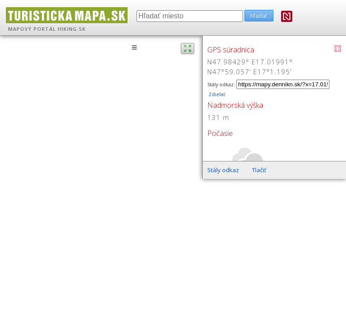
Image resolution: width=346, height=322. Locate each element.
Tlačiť (259, 170)
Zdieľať (216, 94)
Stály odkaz (223, 170)
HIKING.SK (72, 29)
